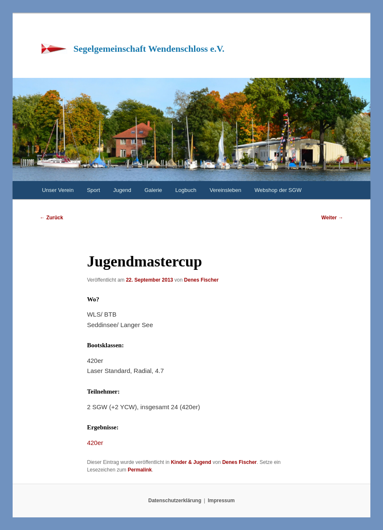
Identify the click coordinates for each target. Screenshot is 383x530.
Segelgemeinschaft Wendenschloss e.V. (149, 48)
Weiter (332, 218)
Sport (93, 190)
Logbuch (186, 190)
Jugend (122, 190)
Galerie (153, 190)
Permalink (140, 470)
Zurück (51, 218)
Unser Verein (58, 190)
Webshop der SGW (278, 190)
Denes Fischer (201, 280)
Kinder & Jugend (191, 462)
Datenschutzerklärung (174, 500)
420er (95, 442)
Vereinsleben (225, 190)
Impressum (221, 500)
